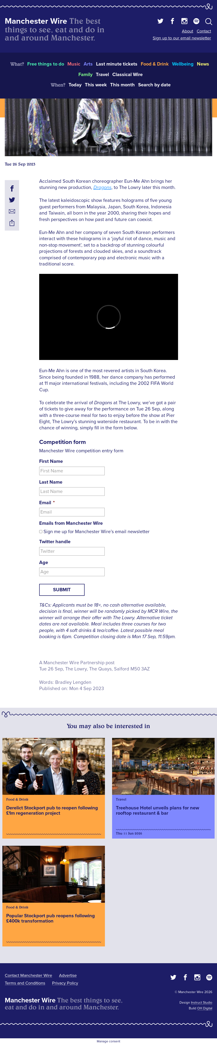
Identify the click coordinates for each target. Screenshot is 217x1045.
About (187, 31)
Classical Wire (127, 74)
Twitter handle (55, 542)
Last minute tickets (116, 64)
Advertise (68, 975)
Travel (102, 74)
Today (75, 85)
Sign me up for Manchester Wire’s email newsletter (96, 532)
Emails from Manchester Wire (71, 523)
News (203, 64)
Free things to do (45, 64)
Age (43, 562)
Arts (88, 64)
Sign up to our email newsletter (182, 38)
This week (96, 85)
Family (85, 74)
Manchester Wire (36, 21)
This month (122, 85)
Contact (204, 31)
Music (73, 64)
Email (47, 503)
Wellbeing (183, 64)
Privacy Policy (65, 983)
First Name (51, 461)
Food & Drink (155, 64)
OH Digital (204, 1008)
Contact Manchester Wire (28, 975)
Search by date (154, 85)
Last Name (50, 482)
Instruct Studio (201, 1003)
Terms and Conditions (25, 983)
